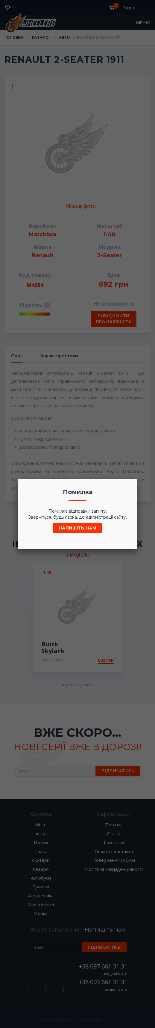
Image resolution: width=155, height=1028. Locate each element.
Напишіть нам (77, 528)
